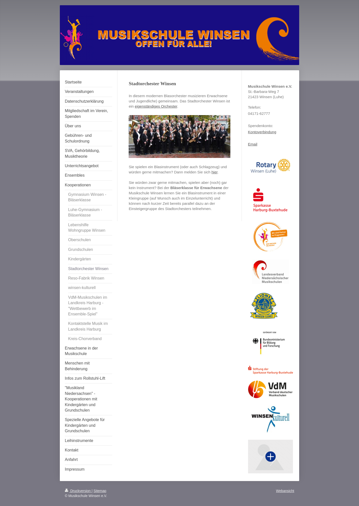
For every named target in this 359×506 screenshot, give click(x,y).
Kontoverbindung (262, 132)
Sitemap (99, 491)
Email (253, 144)
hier (214, 172)
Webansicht (285, 491)
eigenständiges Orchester (156, 106)
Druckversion (78, 491)
